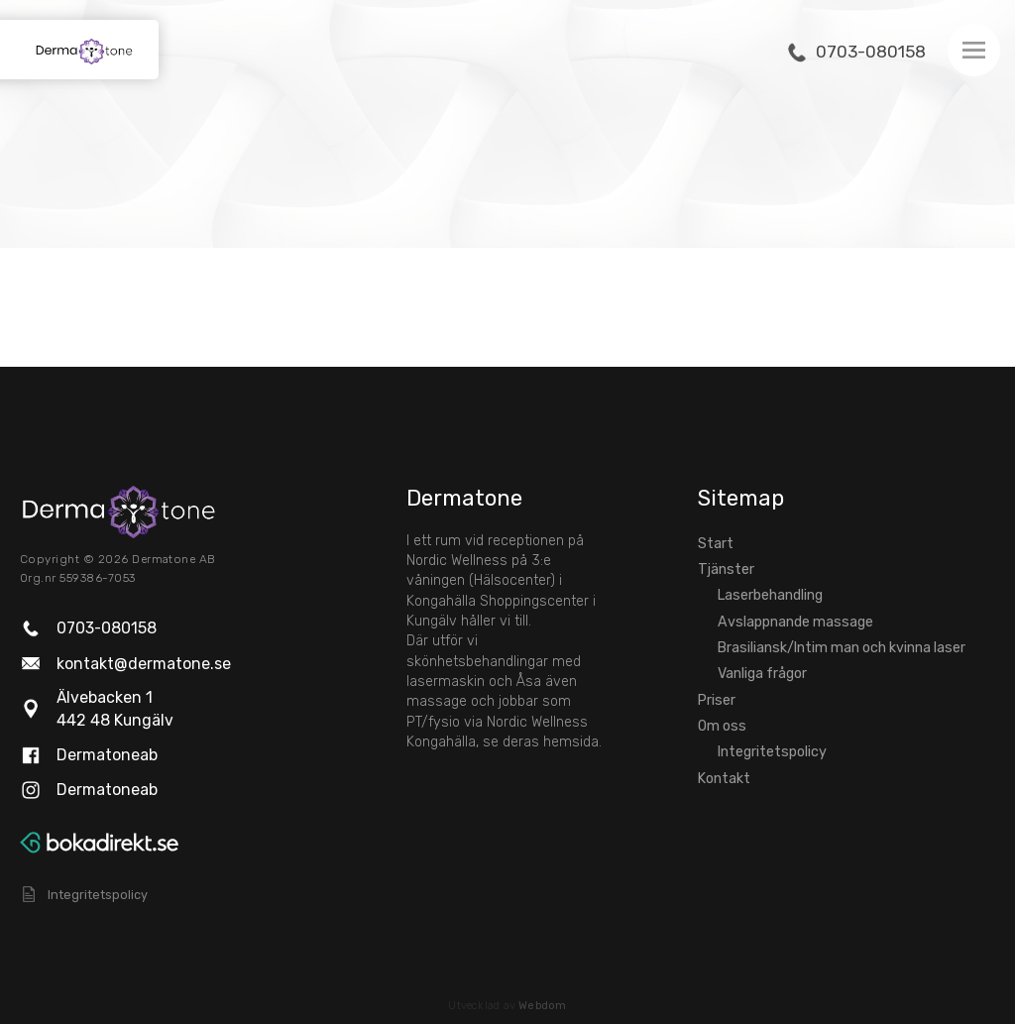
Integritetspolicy (772, 751)
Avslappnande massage (795, 622)
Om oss (722, 726)
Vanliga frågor (762, 673)
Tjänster (726, 569)
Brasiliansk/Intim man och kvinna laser (841, 647)
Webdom (542, 1005)
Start (715, 543)
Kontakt (724, 778)
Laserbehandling (770, 595)
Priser (716, 700)
